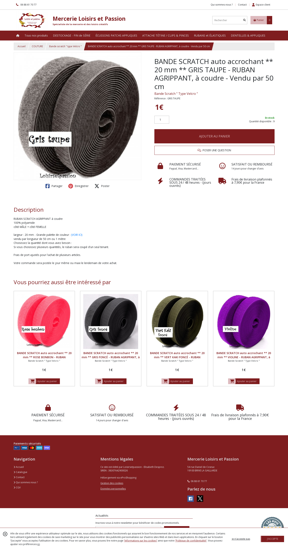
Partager (53, 186)
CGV (17, 487)
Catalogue (20, 472)
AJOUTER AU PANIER (214, 136)
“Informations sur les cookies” (140, 540)
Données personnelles (113, 488)
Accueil (21, 46)
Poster (102, 186)
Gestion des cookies (111, 483)
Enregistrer (78, 186)
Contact (242, 4)
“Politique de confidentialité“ (191, 540)
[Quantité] (161, 120)
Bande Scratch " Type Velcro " (176, 93)
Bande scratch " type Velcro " (65, 46)
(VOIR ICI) (76, 235)
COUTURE (37, 46)
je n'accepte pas (241, 539)
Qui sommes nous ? (26, 482)
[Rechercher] (244, 20)
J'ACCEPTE (272, 539)
